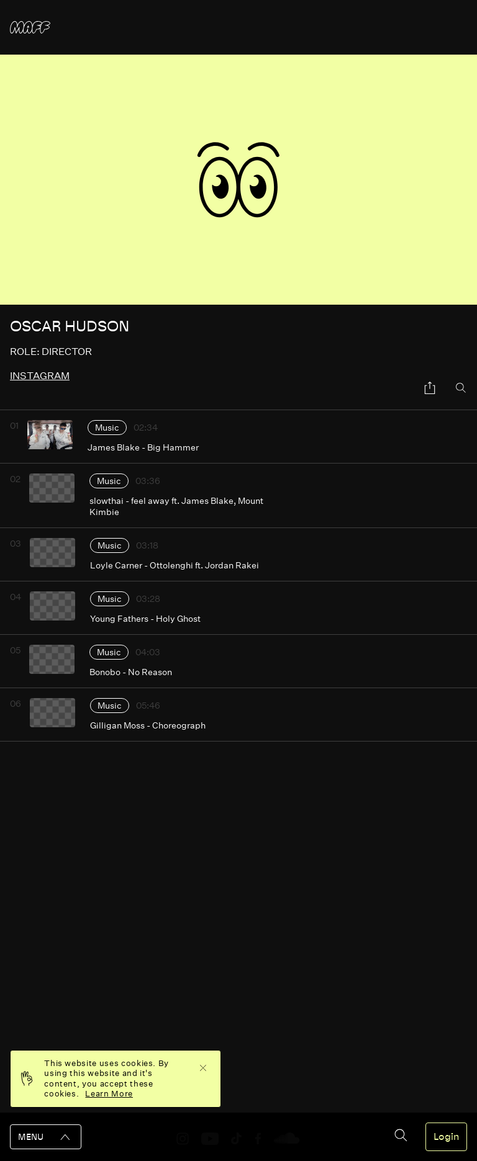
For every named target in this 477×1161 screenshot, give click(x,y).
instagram (40, 376)
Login (446, 1137)
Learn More (109, 1093)
